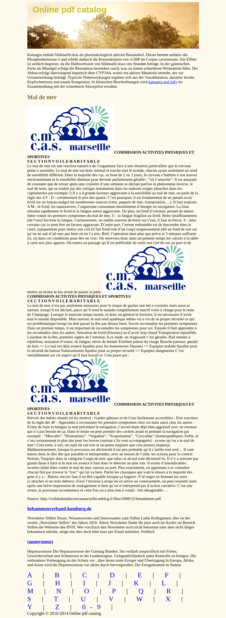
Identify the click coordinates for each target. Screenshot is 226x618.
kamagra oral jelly (162, 82)
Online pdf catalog (70, 9)
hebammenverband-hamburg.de (59, 508)
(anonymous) (40, 541)
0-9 (93, 607)
